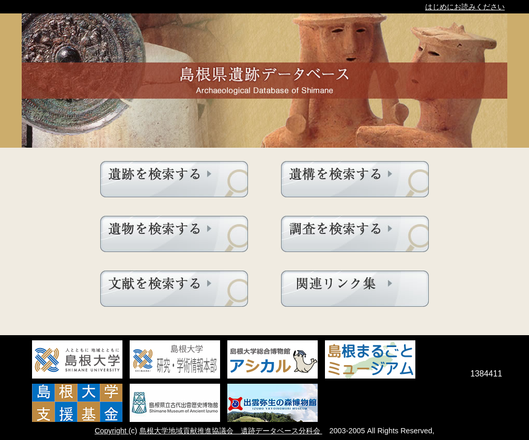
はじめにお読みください (465, 7)
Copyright (112, 431)
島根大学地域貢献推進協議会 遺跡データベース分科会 (230, 431)
